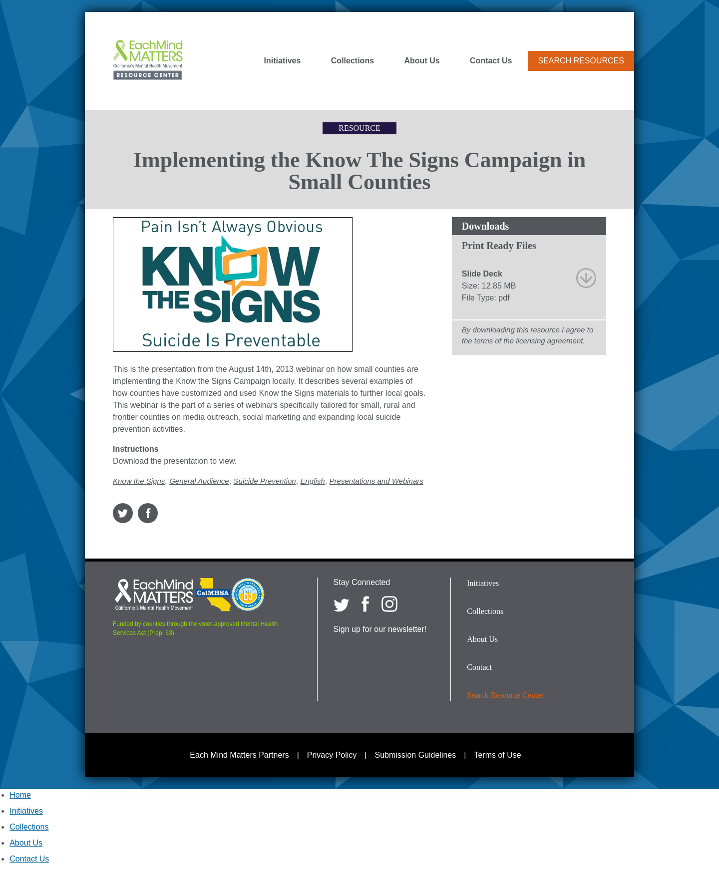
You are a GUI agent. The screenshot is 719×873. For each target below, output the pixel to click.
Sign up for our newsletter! (380, 629)
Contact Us (491, 61)
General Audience (199, 481)
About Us (422, 61)
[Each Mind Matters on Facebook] (365, 604)
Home (20, 795)
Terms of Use (497, 755)
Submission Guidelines (415, 755)
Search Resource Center (505, 695)
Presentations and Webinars (376, 481)
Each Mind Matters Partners (239, 755)
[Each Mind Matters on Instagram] (389, 604)
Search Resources (581, 60)
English (313, 481)
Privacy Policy (332, 755)
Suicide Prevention (265, 481)
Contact (479, 667)
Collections (352, 61)
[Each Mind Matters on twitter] (342, 604)
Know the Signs (139, 481)
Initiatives (282, 61)
